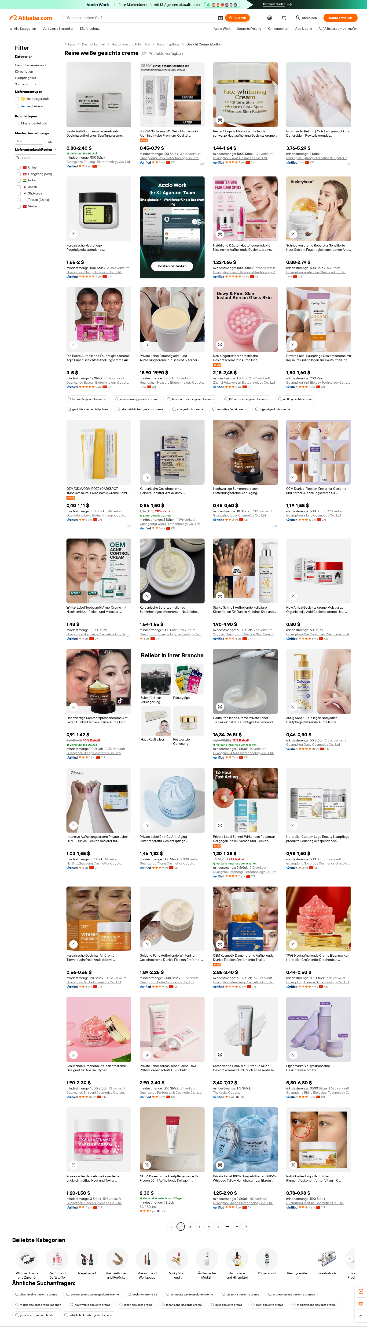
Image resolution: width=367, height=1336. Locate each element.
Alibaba (70, 44)
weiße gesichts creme (295, 399)
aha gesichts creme (187, 409)
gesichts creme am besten (35, 1315)
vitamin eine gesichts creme (36, 1294)
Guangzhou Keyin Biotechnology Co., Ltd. (243, 1203)
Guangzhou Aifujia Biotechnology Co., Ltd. (243, 753)
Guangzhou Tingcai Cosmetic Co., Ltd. (94, 1203)
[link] (361, 1291)
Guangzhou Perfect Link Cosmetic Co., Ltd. (171, 1092)
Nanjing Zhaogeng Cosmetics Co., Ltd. (94, 863)
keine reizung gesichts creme (136, 399)
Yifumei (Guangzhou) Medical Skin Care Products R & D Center (245, 634)
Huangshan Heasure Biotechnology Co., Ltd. (172, 382)
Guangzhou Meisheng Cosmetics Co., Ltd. (243, 982)
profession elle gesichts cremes (291, 1294)
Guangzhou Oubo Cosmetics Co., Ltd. (313, 744)
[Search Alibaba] (140, 17)
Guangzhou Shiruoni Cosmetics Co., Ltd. (95, 1092)
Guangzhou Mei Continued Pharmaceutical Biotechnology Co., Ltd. (318, 634)
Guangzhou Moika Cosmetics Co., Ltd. (93, 982)
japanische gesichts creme (181, 1305)
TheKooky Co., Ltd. (226, 1092)
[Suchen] (237, 18)
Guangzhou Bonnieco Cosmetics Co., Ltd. (96, 634)
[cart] (284, 18)
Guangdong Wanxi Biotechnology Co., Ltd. (170, 524)
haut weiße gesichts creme (90, 1305)
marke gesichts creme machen (38, 1305)
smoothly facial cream (229, 409)
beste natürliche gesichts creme (191, 399)
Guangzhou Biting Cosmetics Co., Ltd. (93, 753)
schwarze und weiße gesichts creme (92, 1294)
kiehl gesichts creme (267, 1305)
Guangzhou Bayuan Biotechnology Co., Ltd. (97, 382)
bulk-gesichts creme (226, 1305)
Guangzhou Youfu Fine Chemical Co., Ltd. (316, 272)
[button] (220, 18)
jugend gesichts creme (272, 409)
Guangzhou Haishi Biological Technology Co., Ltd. (245, 272)
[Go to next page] (246, 1226)
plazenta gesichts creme (240, 1294)
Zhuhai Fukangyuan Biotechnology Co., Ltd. (244, 382)
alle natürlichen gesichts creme (140, 409)
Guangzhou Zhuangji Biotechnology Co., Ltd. (98, 162)
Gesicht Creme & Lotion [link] (204, 44)
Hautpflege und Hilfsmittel (131, 44)
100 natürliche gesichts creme (246, 399)
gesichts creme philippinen (88, 409)
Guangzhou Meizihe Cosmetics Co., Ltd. (315, 1203)
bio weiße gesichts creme (87, 399)
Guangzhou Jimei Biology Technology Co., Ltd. (172, 634)
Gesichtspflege (168, 44)
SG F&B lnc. (148, 1207)
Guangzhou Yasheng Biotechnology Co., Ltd (244, 872)
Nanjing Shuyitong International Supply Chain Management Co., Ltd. (318, 158)
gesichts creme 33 (142, 1294)
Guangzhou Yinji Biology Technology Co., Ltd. (318, 382)
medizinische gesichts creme (314, 1305)
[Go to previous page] (171, 1226)
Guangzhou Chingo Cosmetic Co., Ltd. (94, 272)
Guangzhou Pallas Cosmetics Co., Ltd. (240, 158)
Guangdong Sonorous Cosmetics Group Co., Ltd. (318, 863)
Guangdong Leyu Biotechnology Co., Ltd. (169, 158)
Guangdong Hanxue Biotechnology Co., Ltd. (317, 982)
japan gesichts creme (136, 1305)
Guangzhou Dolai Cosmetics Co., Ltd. (240, 515)
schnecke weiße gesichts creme (189, 1294)
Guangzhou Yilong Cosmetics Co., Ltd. (313, 515)
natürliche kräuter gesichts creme (89, 1315)
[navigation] (35, 636)
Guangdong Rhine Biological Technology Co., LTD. (318, 1092)
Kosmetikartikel (93, 44)
